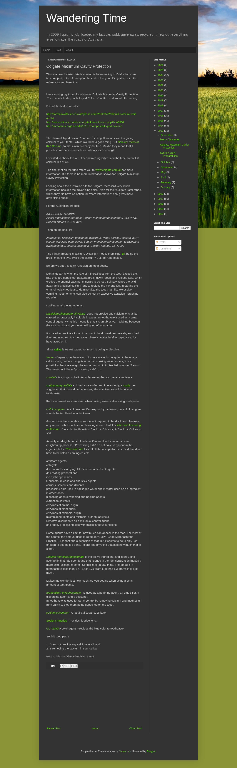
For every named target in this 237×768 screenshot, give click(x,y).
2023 (161, 80)
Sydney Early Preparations (169, 154)
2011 (161, 198)
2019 (161, 100)
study (126, 385)
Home (46, 49)
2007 (161, 213)
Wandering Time (86, 18)
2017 (161, 110)
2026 (161, 65)
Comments (163, 248)
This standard (74, 449)
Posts (160, 242)
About (69, 49)
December (167, 135)
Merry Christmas (169, 139)
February (166, 182)
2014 (161, 125)
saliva (57, 349)
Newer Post (54, 728)
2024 (161, 75)
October (166, 162)
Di (123, 253)
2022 (161, 85)
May (163, 172)
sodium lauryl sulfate (59, 385)
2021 (161, 90)
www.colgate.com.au (108, 169)
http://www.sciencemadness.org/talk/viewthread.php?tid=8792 (85, 122)
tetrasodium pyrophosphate (63, 592)
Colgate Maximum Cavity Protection (174, 146)
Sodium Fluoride (56, 620)
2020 (161, 95)
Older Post (135, 728)
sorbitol (51, 377)
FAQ (58, 49)
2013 (161, 130)
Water (50, 357)
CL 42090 (52, 628)
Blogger (151, 751)
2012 (161, 193)
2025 (161, 70)
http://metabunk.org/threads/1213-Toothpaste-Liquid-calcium (84, 126)
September (167, 167)
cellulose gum (55, 409)
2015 (161, 120)
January (166, 187)
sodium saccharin (57, 612)
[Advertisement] (94, 698)
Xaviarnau (125, 751)
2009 (161, 208)
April (164, 177)
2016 (161, 115)
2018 (161, 105)
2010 (161, 203)
